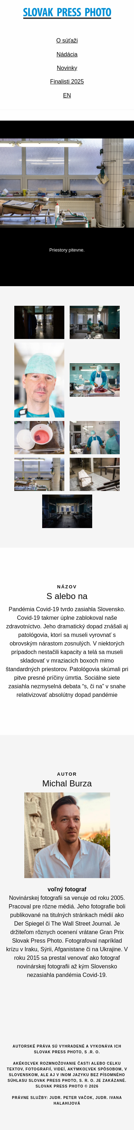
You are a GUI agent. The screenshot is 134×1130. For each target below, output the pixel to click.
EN (67, 95)
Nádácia (67, 54)
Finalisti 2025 (67, 81)
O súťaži (67, 40)
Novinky (67, 68)
